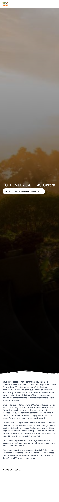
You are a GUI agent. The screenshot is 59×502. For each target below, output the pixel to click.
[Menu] (52, 4)
